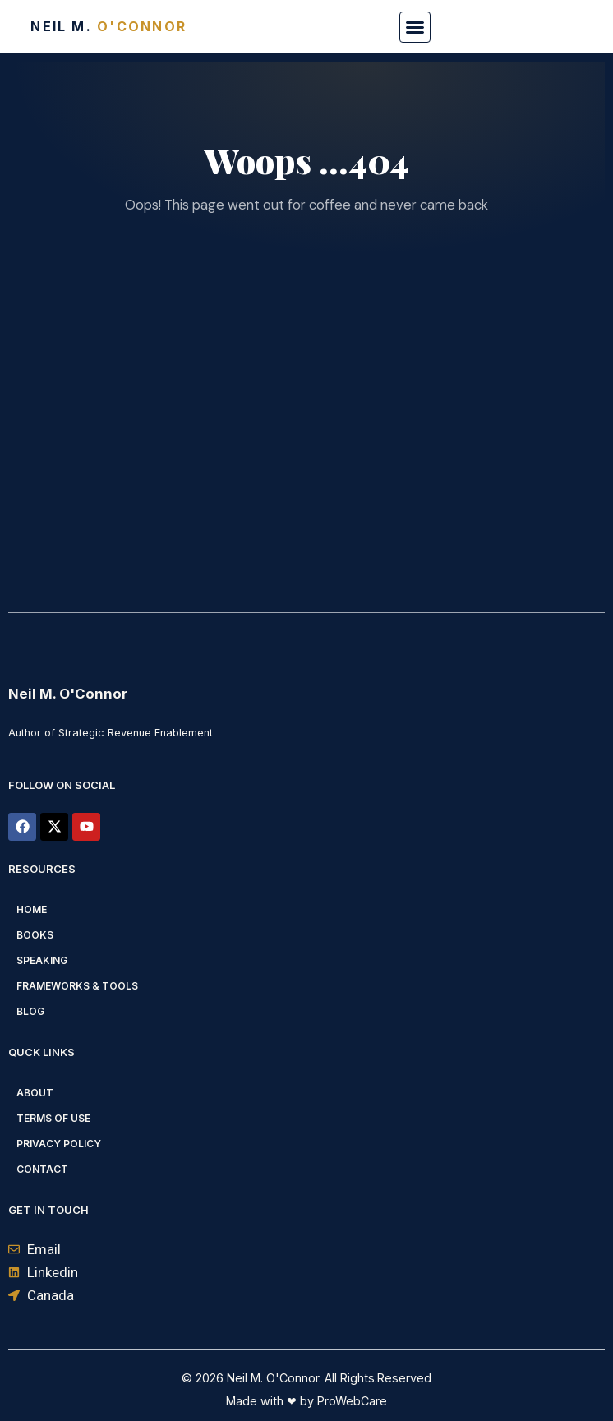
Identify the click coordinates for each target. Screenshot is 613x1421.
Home (31, 909)
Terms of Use (53, 1118)
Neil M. (108, 26)
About (34, 1093)
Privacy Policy (58, 1143)
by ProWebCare (342, 1401)
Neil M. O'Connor (67, 693)
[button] (415, 27)
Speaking (41, 960)
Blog (30, 1011)
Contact (42, 1169)
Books (34, 935)
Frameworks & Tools (77, 986)
